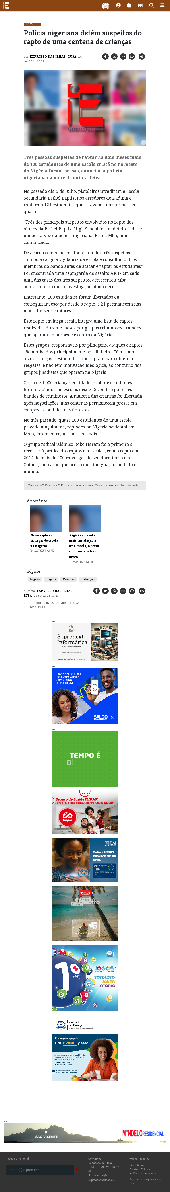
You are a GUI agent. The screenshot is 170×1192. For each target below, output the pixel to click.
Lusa (71, 56)
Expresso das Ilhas (48, 56)
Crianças (68, 579)
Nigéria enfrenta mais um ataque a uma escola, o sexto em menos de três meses (84, 546)
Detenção (88, 579)
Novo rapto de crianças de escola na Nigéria (44, 540)
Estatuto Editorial (140, 1169)
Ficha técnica (138, 1165)
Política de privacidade (144, 1173)
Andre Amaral (55, 603)
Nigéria (35, 579)
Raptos (51, 579)
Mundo (29, 24)
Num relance (139, 1158)
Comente (101, 485)
